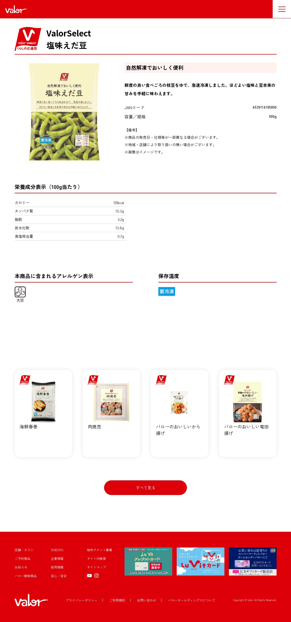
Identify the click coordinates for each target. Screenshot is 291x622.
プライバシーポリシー (81, 600)
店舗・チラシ (24, 550)
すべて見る (145, 487)
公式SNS (57, 550)
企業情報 (57, 558)
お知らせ (21, 567)
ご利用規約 (117, 600)
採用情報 (57, 567)
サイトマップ (96, 567)
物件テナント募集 (99, 550)
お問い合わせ (146, 600)
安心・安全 (59, 576)
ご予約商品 (22, 558)
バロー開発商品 (26, 576)
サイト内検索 (96, 558)
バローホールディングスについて (191, 600)
